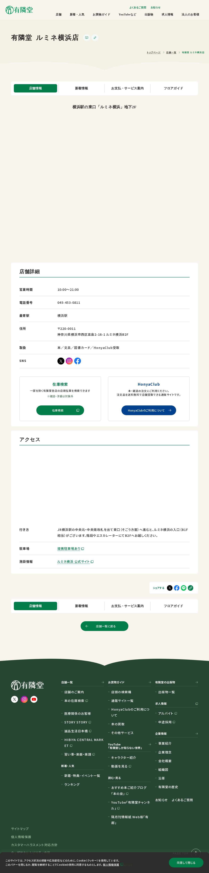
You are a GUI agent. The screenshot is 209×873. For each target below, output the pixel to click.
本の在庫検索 (74, 700)
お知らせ (156, 7)
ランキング (71, 784)
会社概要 (165, 760)
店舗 (59, 14)
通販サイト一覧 (122, 700)
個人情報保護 (111, 864)
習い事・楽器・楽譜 (77, 754)
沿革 (161, 778)
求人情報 (167, 14)
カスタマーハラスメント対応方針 (34, 844)
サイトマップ (20, 828)
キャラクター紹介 (123, 757)
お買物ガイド (101, 14)
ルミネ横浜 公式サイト (73, 561)
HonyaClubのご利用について (146, 410)
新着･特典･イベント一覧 (82, 775)
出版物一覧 (166, 692)
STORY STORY (76, 722)
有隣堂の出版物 (165, 682)
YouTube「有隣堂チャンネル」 (130, 805)
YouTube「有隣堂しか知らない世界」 (125, 746)
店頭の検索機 (121, 692)
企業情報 (161, 734)
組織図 (163, 769)
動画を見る (119, 766)
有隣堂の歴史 (168, 787)
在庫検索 (58, 410)
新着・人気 (77, 14)
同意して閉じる (186, 863)
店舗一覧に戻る (106, 626)
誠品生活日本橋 (76, 731)
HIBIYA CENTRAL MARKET (83, 742)
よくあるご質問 (137, 7)
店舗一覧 (67, 682)
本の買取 (118, 724)
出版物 (149, 14)
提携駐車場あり (68, 548)
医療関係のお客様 (77, 713)
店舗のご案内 (74, 692)
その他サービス (122, 732)
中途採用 (165, 722)
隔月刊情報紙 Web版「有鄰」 (129, 820)
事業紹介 (165, 743)
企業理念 (165, 752)
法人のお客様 (190, 14)
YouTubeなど (127, 14)
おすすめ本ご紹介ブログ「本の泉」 (128, 790)
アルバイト (166, 713)
